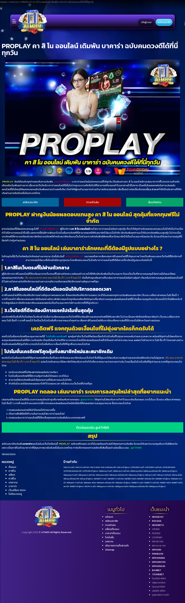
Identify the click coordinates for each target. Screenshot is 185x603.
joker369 (160, 595)
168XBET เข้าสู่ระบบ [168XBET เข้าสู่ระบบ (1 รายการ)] (162, 478)
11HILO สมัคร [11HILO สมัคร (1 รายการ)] (95, 467)
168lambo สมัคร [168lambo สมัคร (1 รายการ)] (102, 475)
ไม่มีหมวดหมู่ (15, 494)
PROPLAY (7, 181)
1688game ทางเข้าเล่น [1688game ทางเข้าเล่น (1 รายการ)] (105, 486)
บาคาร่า (13, 486)
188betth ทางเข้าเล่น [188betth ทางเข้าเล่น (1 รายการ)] (75, 482)
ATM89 (156, 529)
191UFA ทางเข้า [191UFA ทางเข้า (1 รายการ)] (90, 486)
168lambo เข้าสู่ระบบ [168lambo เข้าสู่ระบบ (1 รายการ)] (136, 475)
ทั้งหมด (12, 467)
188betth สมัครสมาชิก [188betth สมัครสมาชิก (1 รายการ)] (106, 482)
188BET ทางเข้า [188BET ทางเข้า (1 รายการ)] (137, 482)
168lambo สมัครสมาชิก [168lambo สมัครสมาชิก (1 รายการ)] (118, 475)
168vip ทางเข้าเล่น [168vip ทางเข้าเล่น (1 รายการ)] (164, 475)
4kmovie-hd (158, 545)
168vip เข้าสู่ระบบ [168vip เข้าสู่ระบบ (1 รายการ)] (86, 478)
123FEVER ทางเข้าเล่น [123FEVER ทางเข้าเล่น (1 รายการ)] (153, 467)
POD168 (156, 533)
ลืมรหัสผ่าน (154, 202)
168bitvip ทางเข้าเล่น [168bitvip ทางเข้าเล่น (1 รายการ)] (121, 471)
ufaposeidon (159, 582)
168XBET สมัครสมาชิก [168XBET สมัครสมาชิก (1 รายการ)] (146, 478)
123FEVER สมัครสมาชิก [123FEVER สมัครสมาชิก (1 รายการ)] (72, 471)
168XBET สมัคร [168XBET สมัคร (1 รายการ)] (130, 478)
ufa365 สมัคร (159, 591)
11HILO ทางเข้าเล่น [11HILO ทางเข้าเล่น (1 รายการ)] (82, 467)
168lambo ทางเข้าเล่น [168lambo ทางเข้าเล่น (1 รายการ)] (86, 475)
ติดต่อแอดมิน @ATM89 (92, 427)
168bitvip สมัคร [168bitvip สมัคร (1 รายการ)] (136, 471)
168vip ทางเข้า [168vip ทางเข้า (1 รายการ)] (150, 475)
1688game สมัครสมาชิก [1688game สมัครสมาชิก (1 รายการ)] (138, 486)
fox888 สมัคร (159, 578)
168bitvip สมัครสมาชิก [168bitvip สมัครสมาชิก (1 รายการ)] (152, 471)
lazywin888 (158, 586)
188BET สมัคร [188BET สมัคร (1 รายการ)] (165, 482)
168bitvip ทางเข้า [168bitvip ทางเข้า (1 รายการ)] (106, 471)
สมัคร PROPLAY (74, 256)
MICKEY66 (157, 541)
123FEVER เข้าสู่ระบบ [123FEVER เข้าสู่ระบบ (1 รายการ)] (90, 471)
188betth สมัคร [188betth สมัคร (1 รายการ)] (90, 482)
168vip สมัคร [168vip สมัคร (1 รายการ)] (177, 475)
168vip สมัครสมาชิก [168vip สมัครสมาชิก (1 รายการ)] (71, 478)
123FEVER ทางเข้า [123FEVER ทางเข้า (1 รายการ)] (137, 467)
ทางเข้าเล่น (92, 202)
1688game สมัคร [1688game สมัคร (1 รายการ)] (122, 486)
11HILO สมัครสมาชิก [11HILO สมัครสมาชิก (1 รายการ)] (108, 467)
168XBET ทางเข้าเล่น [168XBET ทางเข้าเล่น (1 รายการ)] (116, 478)
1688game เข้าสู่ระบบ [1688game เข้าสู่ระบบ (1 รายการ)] (157, 486)
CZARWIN (157, 537)
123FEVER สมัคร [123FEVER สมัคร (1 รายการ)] (168, 467)
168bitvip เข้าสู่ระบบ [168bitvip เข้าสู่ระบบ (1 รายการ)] (169, 471)
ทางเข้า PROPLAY (49, 229)
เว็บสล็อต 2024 (17, 490)
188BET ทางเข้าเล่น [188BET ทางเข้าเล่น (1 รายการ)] (151, 482)
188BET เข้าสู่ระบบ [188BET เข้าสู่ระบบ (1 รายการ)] (77, 486)
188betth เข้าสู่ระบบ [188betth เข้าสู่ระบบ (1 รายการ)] (123, 482)
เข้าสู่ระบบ (146, 22)
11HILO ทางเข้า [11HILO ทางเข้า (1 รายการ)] (69, 467)
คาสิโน (12, 471)
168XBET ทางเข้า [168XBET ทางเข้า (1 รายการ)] (100, 478)
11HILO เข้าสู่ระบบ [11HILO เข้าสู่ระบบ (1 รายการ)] (123, 467)
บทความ (13, 482)
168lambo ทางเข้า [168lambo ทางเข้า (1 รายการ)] (70, 475)
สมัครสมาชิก (164, 22)
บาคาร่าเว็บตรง (62, 181)
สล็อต (12, 475)
